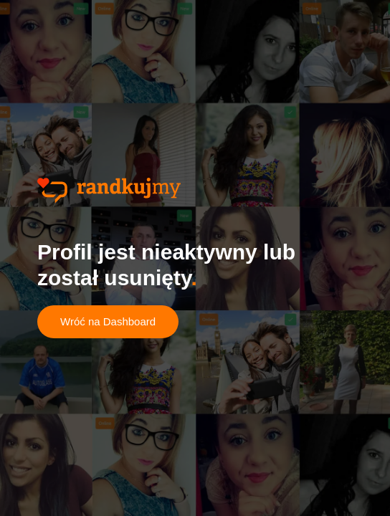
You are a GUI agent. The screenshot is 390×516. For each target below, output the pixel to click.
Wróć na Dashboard (108, 321)
